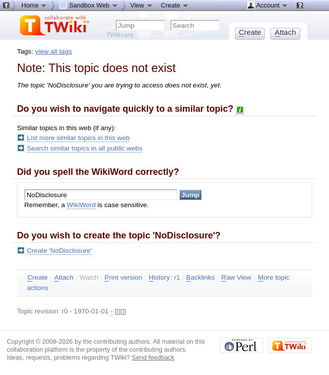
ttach (64, 278)
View (141, 5)
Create (175, 5)
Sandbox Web (88, 5)
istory (159, 278)
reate (37, 278)
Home (34, 5)
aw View (236, 278)
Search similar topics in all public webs (85, 148)
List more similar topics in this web (78, 138)
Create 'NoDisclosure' (59, 250)
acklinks (200, 278)
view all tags (53, 51)
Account (267, 5)
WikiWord (81, 205)
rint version (123, 278)
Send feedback (153, 357)
